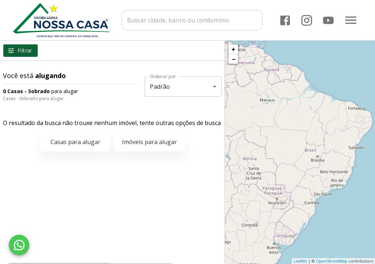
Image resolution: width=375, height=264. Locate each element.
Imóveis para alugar (149, 142)
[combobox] (192, 20)
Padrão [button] (160, 86)
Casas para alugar (75, 142)
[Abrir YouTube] (328, 20)
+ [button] (233, 49)
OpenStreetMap (332, 261)
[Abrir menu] (351, 20)
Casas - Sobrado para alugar (33, 98)
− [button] (233, 59)
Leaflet (300, 261)
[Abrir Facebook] (285, 20)
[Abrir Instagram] (306, 20)
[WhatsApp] (19, 245)
